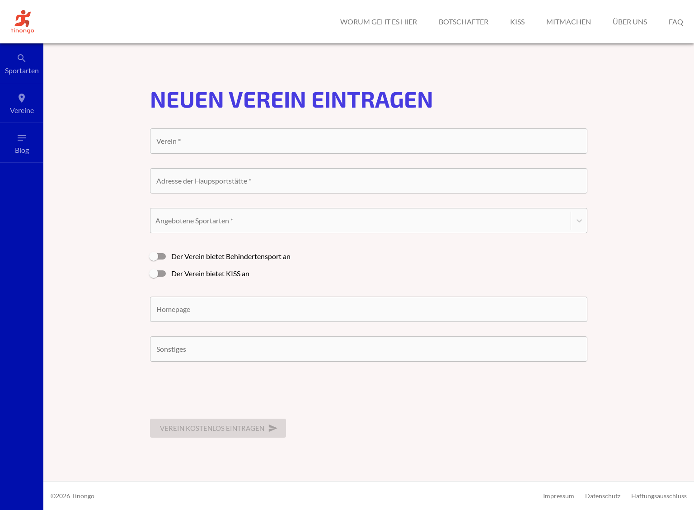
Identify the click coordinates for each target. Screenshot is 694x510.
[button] (22, 21)
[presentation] (218, 393)
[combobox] (368, 181)
